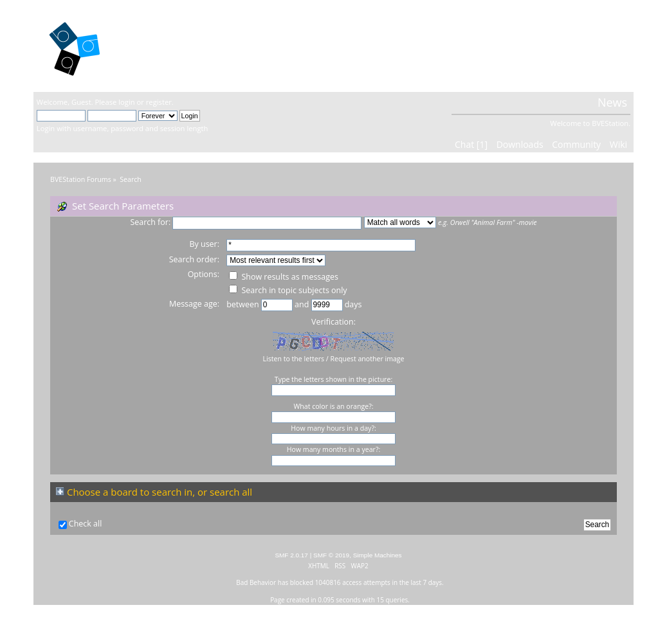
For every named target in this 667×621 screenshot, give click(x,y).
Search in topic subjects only (288, 290)
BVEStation (174, 45)
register (159, 102)
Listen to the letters (293, 358)
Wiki (618, 144)
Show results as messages (283, 276)
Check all (85, 524)
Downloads (520, 144)
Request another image (367, 358)
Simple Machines (377, 555)
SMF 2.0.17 (291, 555)
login (126, 102)
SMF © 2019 (331, 555)
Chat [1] (471, 144)
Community (576, 144)
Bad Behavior (256, 582)
